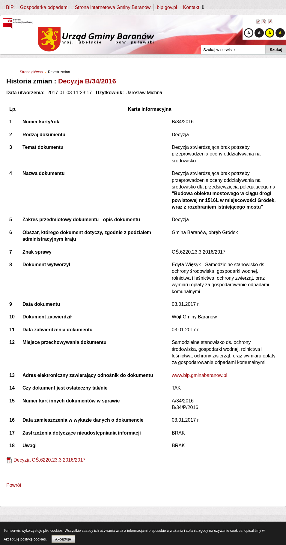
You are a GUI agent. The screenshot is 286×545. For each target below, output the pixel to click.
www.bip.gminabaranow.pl (199, 375)
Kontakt (191, 7)
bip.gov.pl (167, 7)
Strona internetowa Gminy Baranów (113, 7)
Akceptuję (63, 539)
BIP (10, 7)
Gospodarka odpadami (44, 7)
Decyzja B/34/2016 (87, 81)
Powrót (13, 485)
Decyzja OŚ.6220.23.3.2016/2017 (49, 459)
